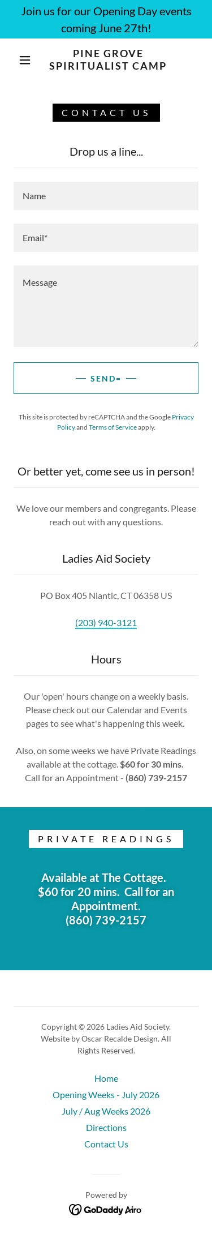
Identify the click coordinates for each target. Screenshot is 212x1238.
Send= (106, 378)
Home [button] (106, 1078)
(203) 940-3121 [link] (106, 622)
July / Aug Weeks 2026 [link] (106, 1111)
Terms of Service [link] (113, 427)
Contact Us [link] (106, 1143)
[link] (108, 60)
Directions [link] (106, 1127)
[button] (25, 60)
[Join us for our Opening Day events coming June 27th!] (106, 19)
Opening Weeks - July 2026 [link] (106, 1094)
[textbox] (106, 196)
